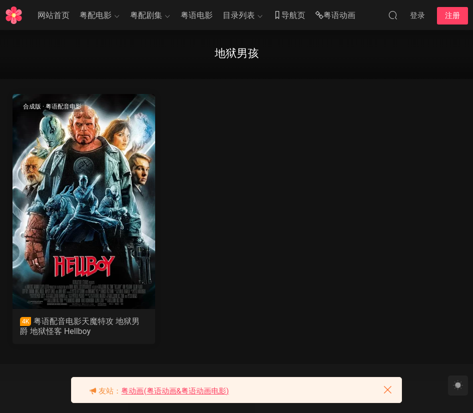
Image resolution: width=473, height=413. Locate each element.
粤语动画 (335, 15)
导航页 (289, 15)
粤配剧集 (146, 15)
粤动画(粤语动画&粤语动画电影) (175, 391)
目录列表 (239, 15)
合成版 (32, 106)
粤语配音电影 (64, 106)
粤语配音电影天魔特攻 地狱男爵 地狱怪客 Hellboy (80, 326)
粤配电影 (96, 15)
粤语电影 (197, 15)
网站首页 (54, 15)
